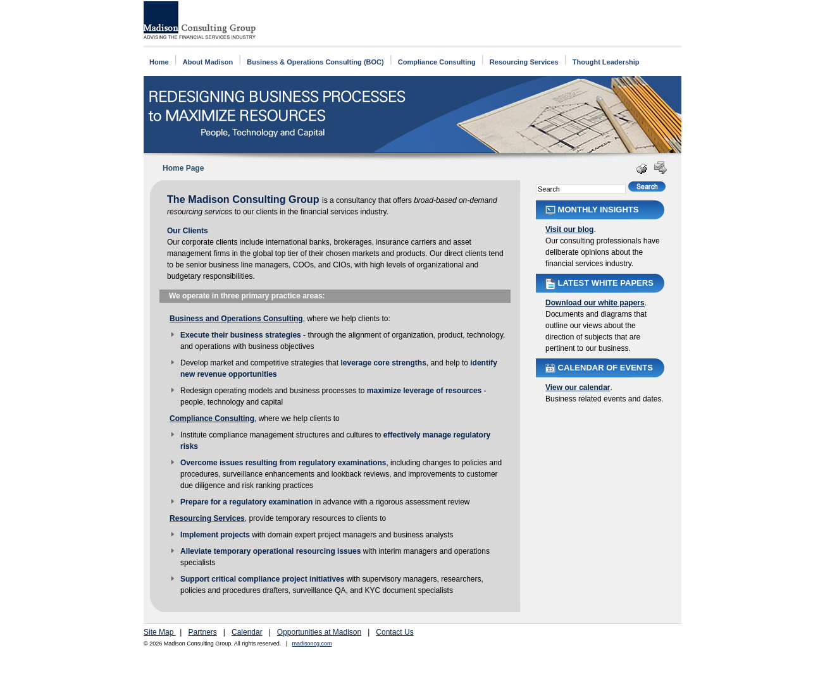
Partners (203, 632)
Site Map (160, 632)
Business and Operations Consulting (236, 318)
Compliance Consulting (437, 62)
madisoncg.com (312, 643)
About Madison (208, 62)
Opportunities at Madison (319, 632)
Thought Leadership (606, 62)
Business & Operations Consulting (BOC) (315, 62)
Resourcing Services (524, 62)
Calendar (247, 632)
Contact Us (394, 632)
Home (159, 62)
